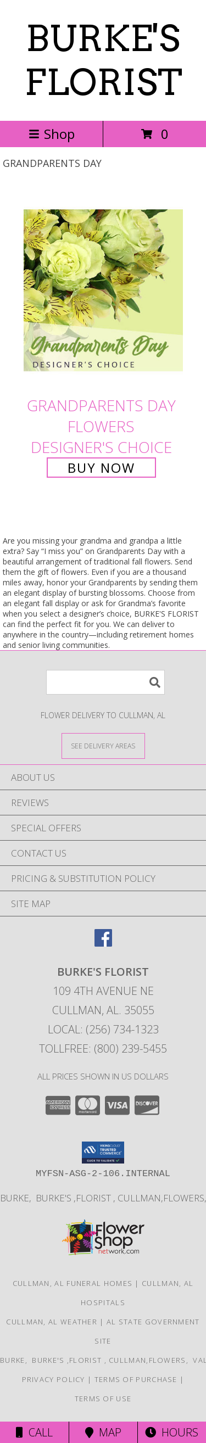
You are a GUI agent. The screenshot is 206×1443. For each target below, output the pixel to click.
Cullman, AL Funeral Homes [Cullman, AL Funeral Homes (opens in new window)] (73, 1283)
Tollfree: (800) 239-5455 (103, 1048)
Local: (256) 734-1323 (103, 1029)
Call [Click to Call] (34, 1432)
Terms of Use (103, 1398)
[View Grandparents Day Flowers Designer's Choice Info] (103, 290)
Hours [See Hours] (171, 1432)
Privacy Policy (53, 1379)
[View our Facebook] (103, 943)
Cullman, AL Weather (51, 1322)
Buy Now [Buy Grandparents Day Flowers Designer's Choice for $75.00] (101, 467)
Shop (52, 134)
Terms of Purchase (135, 1379)
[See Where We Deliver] (103, 745)
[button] (103, 1153)
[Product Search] (105, 682)
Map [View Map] (103, 1432)
